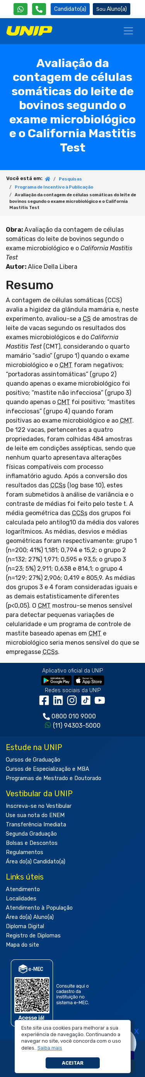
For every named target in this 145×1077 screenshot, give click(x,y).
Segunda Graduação (31, 834)
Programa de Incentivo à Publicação (54, 187)
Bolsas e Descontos (32, 843)
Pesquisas (70, 179)
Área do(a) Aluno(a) (30, 917)
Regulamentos (24, 852)
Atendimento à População (39, 908)
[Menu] (128, 31)
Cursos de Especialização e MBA (47, 769)
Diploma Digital (25, 926)
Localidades (21, 898)
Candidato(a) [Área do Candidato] (70, 9)
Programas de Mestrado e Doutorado (53, 778)
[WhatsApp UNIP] (20, 9)
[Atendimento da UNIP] (39, 9)
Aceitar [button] (73, 1063)
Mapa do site (22, 945)
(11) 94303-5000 (77, 725)
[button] (50, 1048)
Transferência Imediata (36, 824)
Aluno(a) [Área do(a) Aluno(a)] (111, 9)
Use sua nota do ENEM (35, 815)
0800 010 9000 (73, 716)
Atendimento (23, 889)
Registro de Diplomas (33, 935)
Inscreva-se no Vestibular (39, 806)
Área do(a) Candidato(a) (35, 861)
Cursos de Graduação (33, 760)
